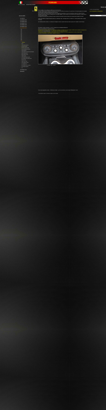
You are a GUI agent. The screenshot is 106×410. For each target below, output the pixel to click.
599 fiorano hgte (22, 59)
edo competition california (23, 66)
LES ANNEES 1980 (23, 24)
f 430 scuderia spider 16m (23, 44)
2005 (20, 35)
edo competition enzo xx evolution (25, 65)
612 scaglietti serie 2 (23, 63)
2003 (20, 33)
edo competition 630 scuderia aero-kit (25, 58)
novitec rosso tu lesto (23, 61)
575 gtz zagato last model (23, 62)
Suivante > (54, 65)
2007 (20, 38)
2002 (20, 31)
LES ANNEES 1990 (23, 26)
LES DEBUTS (22, 18)
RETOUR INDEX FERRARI (30, 4)
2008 (20, 39)
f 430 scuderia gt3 (22, 50)
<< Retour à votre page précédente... (95, 9)
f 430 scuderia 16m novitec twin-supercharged (26, 51)
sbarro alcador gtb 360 (23, 52)
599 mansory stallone (23, 46)
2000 (20, 29)
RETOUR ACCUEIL (21, 4)
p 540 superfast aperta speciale (24, 56)
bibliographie (21, 71)
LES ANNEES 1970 (23, 22)
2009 (20, 40)
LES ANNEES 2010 (23, 69)
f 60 (21, 67)
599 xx (21, 43)
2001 (20, 30)
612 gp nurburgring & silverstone (24, 48)
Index (51, 65)
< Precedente (48, 65)
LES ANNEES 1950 (23, 19)
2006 (20, 36)
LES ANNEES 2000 (23, 27)
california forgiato (22, 55)
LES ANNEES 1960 (23, 21)
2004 (20, 34)
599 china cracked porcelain (24, 47)
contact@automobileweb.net (63, 27)
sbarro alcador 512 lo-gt (23, 54)
